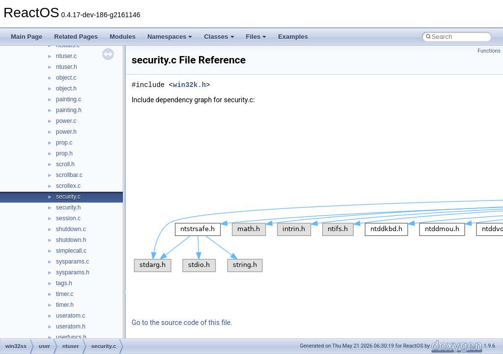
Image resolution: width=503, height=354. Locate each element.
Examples (293, 36)
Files (256, 36)
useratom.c (70, 315)
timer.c (64, 294)
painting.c (68, 99)
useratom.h (70, 326)
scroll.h (65, 164)
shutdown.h (71, 239)
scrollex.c (68, 185)
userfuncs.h (71, 337)
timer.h (65, 304)
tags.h (64, 283)
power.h (66, 131)
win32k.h (189, 84)
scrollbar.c (69, 175)
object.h (66, 88)
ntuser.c (66, 56)
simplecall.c (71, 250)
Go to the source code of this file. (182, 322)
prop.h (64, 153)
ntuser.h (66, 66)
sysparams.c (72, 261)
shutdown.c (71, 229)
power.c (66, 121)
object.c (66, 77)
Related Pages (76, 36)
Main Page (26, 36)
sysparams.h (72, 272)
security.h (68, 207)
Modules (123, 36)
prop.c (64, 142)
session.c (68, 218)
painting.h (69, 110)
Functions (489, 51)
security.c (68, 196)
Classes (219, 36)
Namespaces (170, 36)
